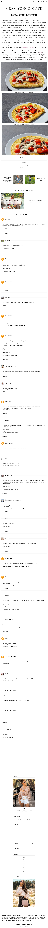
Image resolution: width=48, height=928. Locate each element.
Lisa (6, 518)
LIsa (6, 638)
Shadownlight (10, 657)
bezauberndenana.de (12, 548)
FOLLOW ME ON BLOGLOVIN (10, 355)
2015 (24, 871)
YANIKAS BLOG (6, 352)
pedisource (9, 620)
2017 (24, 867)
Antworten (5, 233)
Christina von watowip (13, 500)
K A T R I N (8, 458)
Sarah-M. (8, 383)
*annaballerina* (11, 366)
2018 (24, 865)
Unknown (8, 219)
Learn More (21, 925)
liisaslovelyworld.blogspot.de (10, 646)
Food (26, 167)
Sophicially (9, 475)
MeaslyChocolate (24, 8)
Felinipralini (9, 443)
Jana (6, 538)
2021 (24, 859)
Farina (7, 297)
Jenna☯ (7, 240)
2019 (24, 863)
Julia (7, 673)
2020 (24, 861)
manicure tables (11, 690)
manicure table (10, 710)
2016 (24, 869)
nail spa (8, 729)
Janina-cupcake (10, 577)
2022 (24, 857)
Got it (29, 925)
